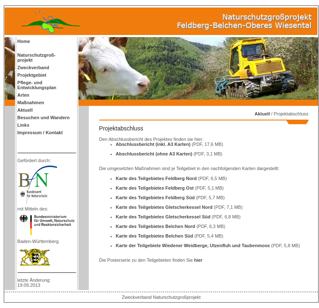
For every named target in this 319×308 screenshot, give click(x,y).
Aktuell (25, 110)
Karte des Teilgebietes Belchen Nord (156, 226)
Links (24, 125)
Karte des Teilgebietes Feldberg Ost (155, 187)
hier (198, 260)
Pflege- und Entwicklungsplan (37, 85)
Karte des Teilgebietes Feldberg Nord (157, 178)
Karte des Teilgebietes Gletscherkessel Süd (164, 216)
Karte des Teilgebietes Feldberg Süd (156, 197)
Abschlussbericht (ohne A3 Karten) (155, 153)
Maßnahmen (31, 102)
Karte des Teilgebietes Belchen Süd (155, 235)
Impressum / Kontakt (40, 132)
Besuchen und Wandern (44, 117)
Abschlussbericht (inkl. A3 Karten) (154, 144)
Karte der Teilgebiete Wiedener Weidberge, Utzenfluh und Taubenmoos (193, 245)
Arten (24, 95)
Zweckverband (33, 67)
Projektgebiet (32, 75)
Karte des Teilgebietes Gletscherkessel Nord (165, 207)
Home (24, 41)
